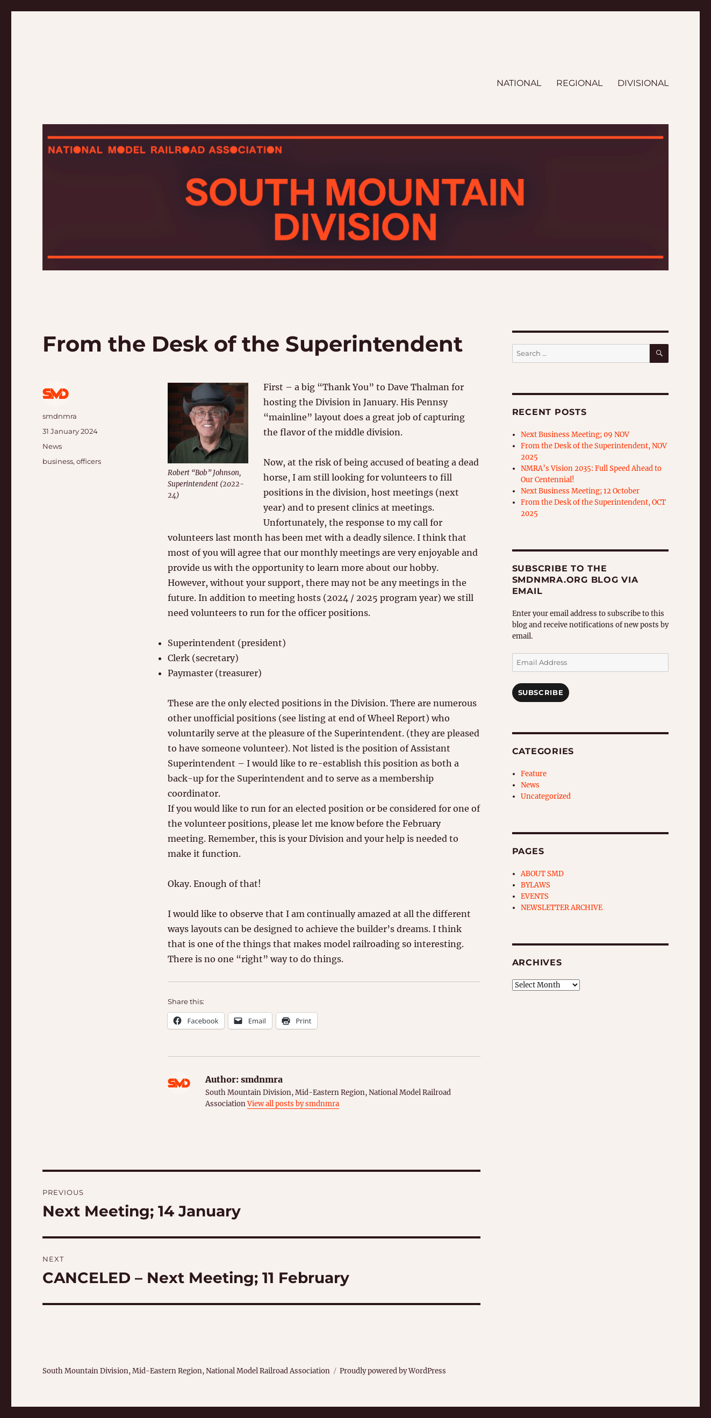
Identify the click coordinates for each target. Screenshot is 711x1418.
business (57, 461)
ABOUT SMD (542, 873)
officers (88, 461)
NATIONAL (519, 83)
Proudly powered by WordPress (393, 1371)
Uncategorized (546, 796)
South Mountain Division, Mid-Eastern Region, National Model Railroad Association (186, 1371)
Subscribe (540, 692)
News (52, 446)
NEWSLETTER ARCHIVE (561, 907)
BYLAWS (535, 885)
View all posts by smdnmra (293, 1103)
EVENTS (535, 896)
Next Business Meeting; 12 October (580, 491)
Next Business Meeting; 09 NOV (575, 434)
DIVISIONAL (643, 83)
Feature (534, 773)
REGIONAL (579, 83)
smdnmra (59, 416)
